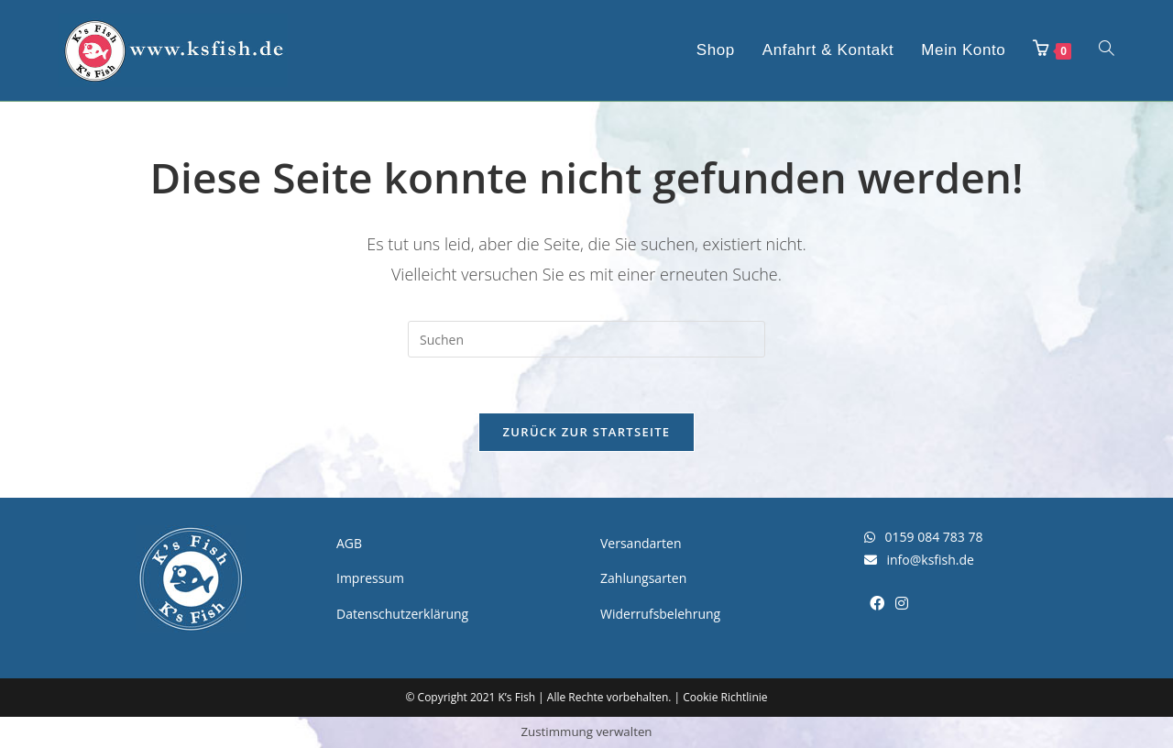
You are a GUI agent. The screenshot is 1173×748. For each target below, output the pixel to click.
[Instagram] (901, 603)
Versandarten (640, 543)
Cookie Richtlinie (725, 697)
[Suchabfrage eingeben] (586, 339)
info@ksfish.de (919, 559)
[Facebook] (877, 603)
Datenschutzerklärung (402, 613)
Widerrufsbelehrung (660, 613)
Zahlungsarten (643, 578)
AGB (349, 543)
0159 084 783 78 (923, 536)
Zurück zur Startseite (587, 432)
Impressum (370, 578)
